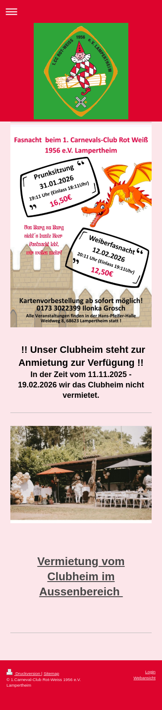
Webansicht (144, 677)
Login (150, 671)
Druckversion (23, 673)
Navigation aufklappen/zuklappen (81, 11)
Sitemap (51, 673)
